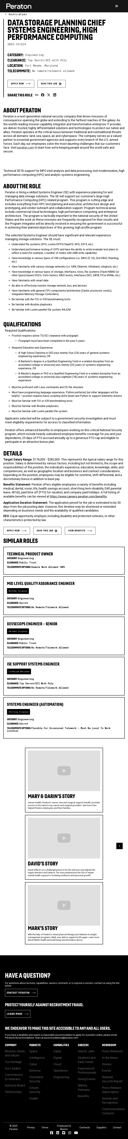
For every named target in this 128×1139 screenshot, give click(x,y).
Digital (58, 1057)
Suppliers (101, 1127)
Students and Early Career (87, 1060)
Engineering (61, 1077)
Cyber (33, 1064)
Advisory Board (15, 1085)
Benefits (83, 1096)
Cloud (57, 1064)
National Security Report (112, 1079)
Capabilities (61, 1045)
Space (33, 1051)
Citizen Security (34, 1090)
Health (33, 1098)
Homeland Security (36, 1079)
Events (106, 1070)
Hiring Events (87, 1079)
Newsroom (109, 1045)
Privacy (31, 1127)
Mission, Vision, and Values (15, 1053)
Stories (107, 1064)
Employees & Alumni (64, 1127)
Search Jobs (86, 1051)
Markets (35, 1045)
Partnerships (13, 1092)
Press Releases (112, 1051)
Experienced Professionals (87, 1070)
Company (10, 1045)
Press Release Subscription (111, 1090)
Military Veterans (84, 1087)
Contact (117, 1127)
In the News (110, 1057)
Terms (45, 1127)
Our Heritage (13, 1062)
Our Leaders (13, 1068)
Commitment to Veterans (14, 1077)
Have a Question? (27, 975)
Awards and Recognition (110, 1100)
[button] (117, 6)
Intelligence (37, 1057)
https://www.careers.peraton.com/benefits (78, 496)
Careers (83, 1045)
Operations (61, 1070)
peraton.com (25, 147)
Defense (35, 1070)
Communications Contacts (113, 1111)
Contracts (85, 1127)
